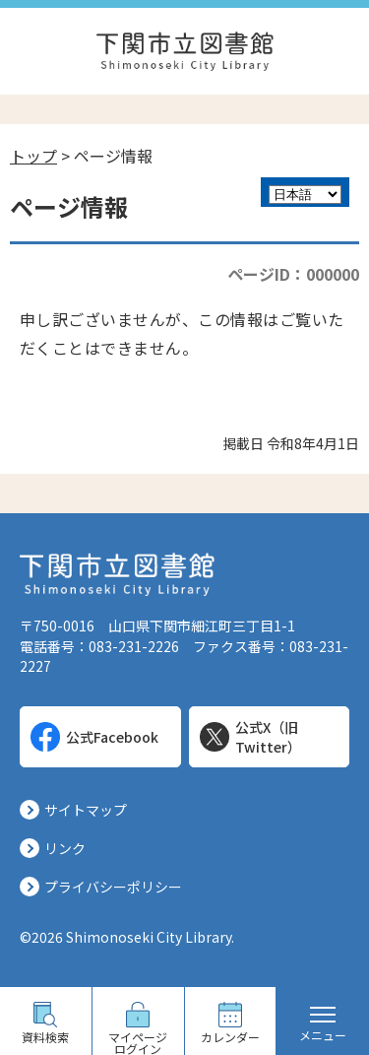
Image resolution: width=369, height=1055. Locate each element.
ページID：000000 (293, 274)
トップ (33, 155)
